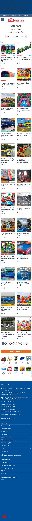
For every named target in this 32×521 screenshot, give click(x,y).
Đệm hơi (3, 471)
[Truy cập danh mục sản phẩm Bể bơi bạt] (22, 360)
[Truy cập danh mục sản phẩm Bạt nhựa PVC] (22, 371)
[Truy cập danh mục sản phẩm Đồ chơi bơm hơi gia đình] (3, 371)
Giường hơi (4, 462)
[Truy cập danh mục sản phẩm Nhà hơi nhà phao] (3, 360)
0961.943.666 (11, 404)
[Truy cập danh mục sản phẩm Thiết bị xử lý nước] (28, 360)
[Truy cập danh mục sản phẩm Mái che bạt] (16, 370)
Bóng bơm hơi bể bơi (7, 468)
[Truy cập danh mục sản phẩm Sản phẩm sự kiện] (9, 371)
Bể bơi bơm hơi (5, 459)
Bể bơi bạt (4, 434)
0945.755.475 (18, 411)
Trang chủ (12, 29)
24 (25, 343)
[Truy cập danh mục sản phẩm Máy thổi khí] (16, 360)
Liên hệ (3, 63)
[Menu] (2, 19)
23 (22, 343)
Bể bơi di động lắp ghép (8, 465)
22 (19, 343)
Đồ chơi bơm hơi (6, 428)
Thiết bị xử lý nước (6, 437)
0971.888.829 (11, 406)
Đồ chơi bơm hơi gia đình (8, 440)
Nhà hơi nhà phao (6, 426)
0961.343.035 (11, 409)
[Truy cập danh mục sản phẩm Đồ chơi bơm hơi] (9, 360)
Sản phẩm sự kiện (6, 443)
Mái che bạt (4, 451)
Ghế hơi (3, 474)
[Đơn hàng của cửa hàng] (16, 36)
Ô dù (2, 448)
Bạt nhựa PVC (5, 445)
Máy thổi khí (4, 431)
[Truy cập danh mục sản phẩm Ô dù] (28, 370)
